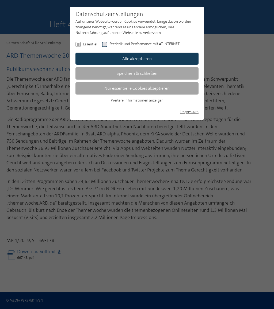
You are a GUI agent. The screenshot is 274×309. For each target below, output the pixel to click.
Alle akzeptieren (137, 58)
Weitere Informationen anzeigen (137, 100)
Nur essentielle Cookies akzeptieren (137, 88)
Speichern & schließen (137, 73)
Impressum (189, 111)
